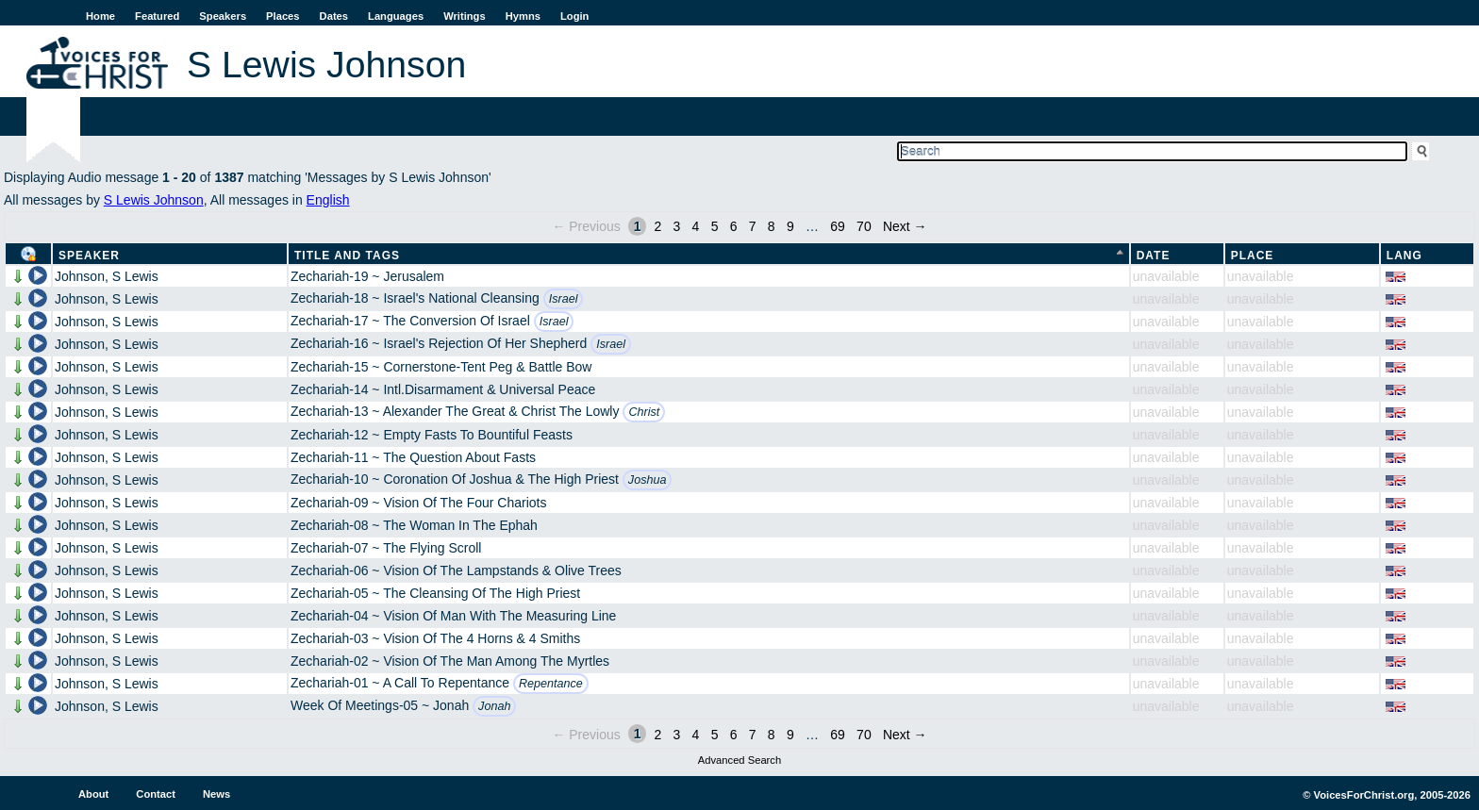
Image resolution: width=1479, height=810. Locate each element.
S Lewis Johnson (154, 199)
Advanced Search (739, 760)
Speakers (222, 16)
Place (1252, 255)
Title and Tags (347, 255)
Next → (905, 226)
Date (1154, 255)
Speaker (89, 255)
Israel (563, 299)
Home (100, 16)
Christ (643, 412)
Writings (464, 16)
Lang (1404, 255)
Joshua (647, 480)
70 (864, 226)
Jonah (494, 706)
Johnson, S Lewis (106, 276)
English (328, 199)
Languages (396, 16)
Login (574, 16)
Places (282, 16)
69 (837, 226)
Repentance (551, 683)
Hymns (523, 16)
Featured (157, 16)
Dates (334, 16)
